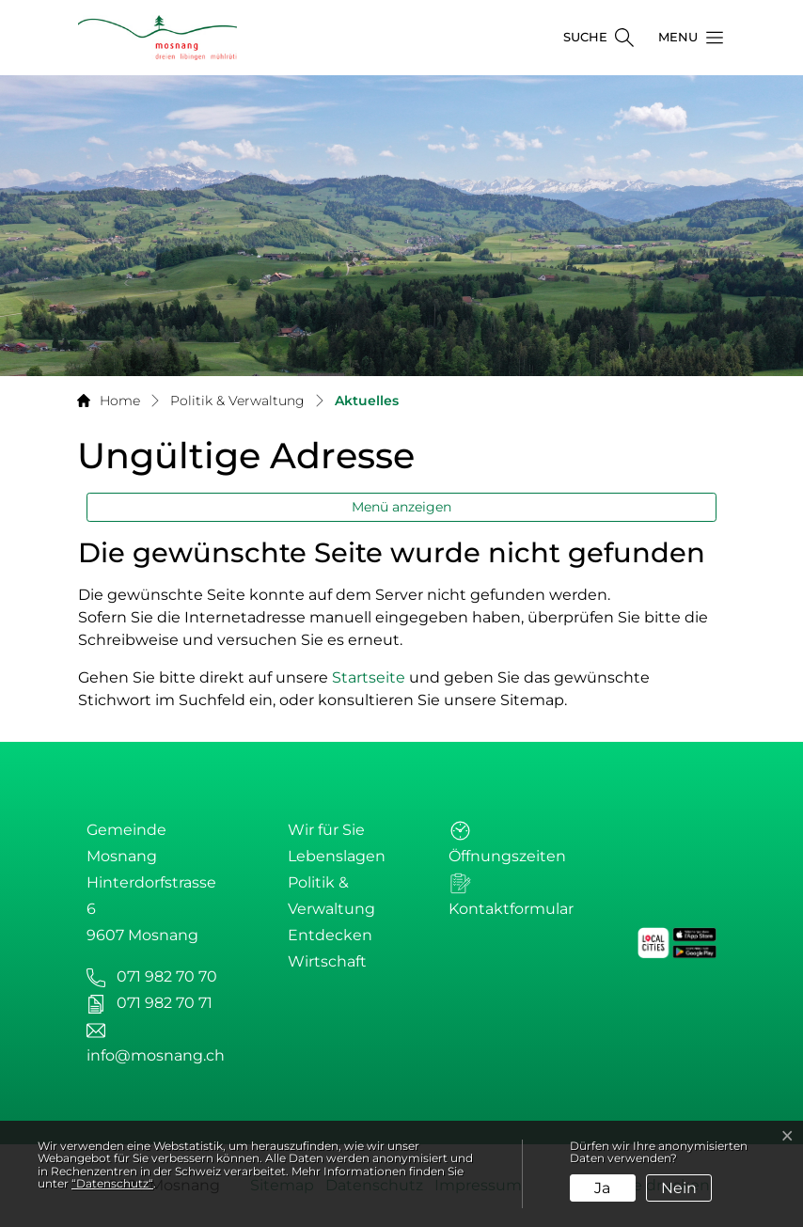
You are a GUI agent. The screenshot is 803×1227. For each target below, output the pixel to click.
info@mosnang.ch (156, 1055)
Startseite (368, 677)
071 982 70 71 (165, 1003)
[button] (685, 37)
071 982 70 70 (167, 976)
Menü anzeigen (401, 506)
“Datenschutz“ (112, 1183)
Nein (679, 1188)
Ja (602, 1188)
